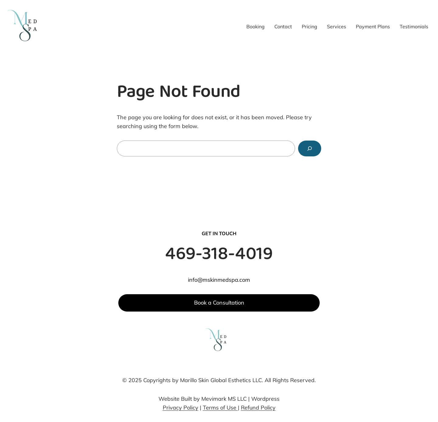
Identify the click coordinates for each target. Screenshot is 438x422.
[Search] (309, 148)
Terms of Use (220, 407)
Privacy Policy (180, 407)
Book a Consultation (219, 302)
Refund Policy (258, 407)
